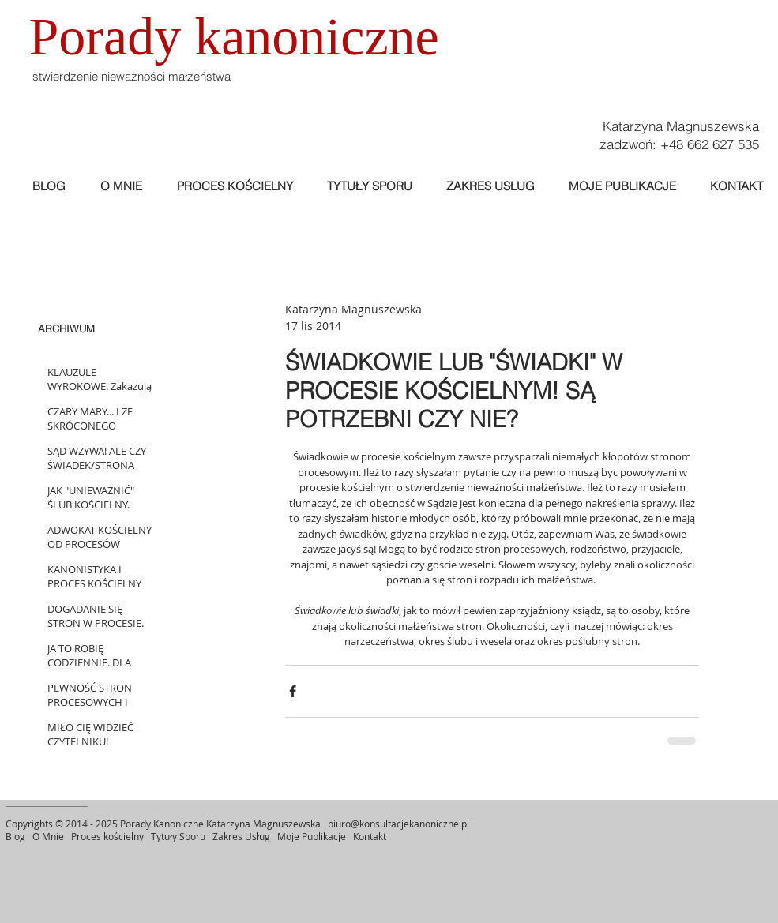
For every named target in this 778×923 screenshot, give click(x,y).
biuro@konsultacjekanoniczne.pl (398, 823)
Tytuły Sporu (178, 836)
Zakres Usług (241, 836)
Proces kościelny (107, 836)
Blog (15, 836)
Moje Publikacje (312, 836)
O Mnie (49, 836)
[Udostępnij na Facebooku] (292, 691)
